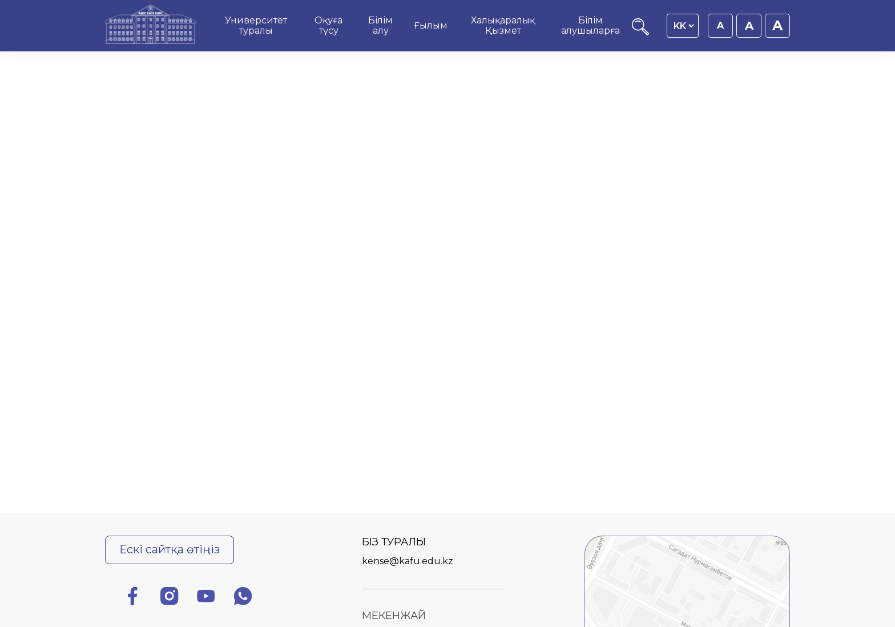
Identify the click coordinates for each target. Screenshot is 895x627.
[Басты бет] (150, 26)
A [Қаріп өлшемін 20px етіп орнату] (777, 25)
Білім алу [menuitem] (380, 25)
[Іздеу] (640, 32)
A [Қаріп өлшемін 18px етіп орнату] (749, 26)
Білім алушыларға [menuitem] (590, 25)
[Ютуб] (206, 598)
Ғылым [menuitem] (431, 25)
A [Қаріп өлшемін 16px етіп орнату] (720, 25)
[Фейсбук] (132, 598)
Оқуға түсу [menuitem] (328, 25)
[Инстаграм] (169, 598)
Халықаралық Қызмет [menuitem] (503, 25)
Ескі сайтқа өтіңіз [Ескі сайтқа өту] (169, 549)
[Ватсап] (243, 598)
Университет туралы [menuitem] (256, 25)
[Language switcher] (683, 26)
